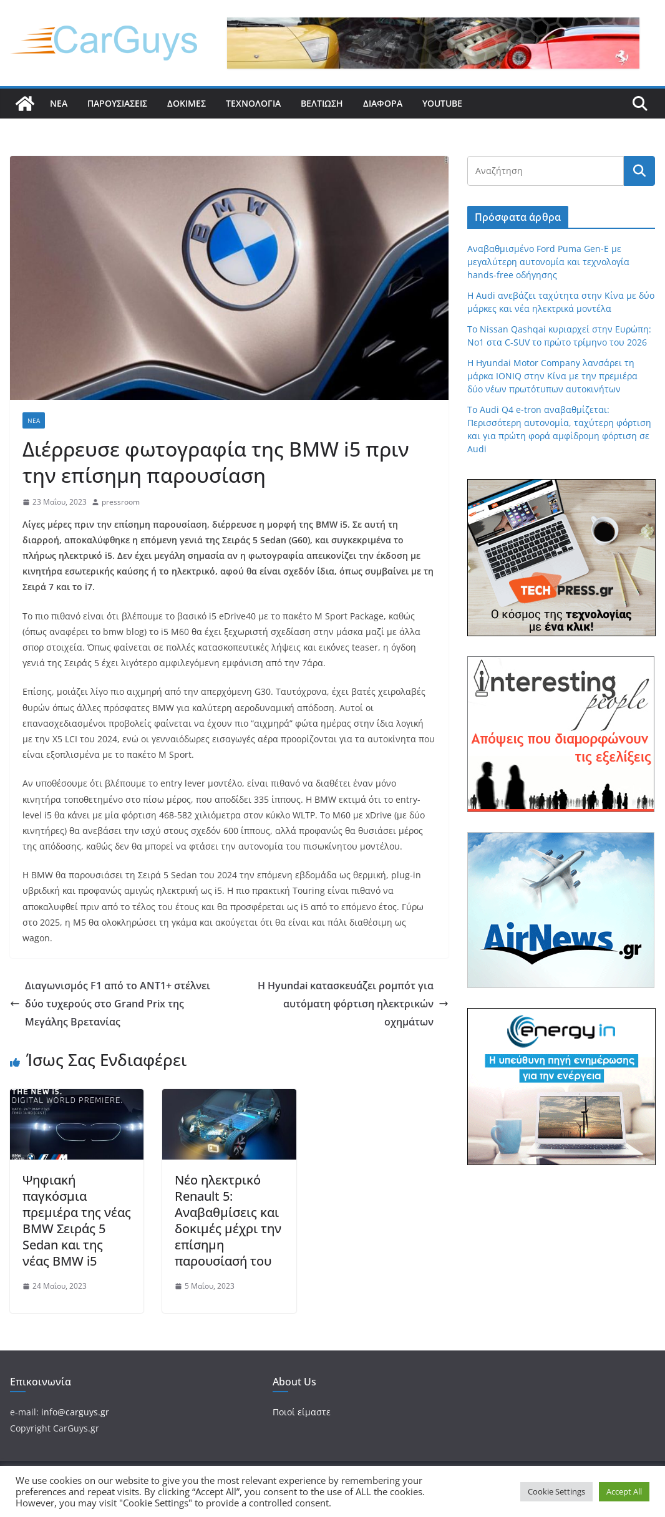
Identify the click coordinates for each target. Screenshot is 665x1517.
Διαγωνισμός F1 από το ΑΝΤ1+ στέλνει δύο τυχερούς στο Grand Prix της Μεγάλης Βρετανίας (110, 1004)
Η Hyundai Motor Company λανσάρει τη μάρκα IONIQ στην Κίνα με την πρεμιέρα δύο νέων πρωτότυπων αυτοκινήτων (552, 376)
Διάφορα (382, 103)
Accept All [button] (624, 1491)
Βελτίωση (322, 103)
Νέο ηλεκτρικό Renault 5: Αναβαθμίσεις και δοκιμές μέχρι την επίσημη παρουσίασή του (228, 1220)
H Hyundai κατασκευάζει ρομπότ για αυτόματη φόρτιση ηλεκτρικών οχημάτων (353, 1004)
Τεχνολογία (253, 103)
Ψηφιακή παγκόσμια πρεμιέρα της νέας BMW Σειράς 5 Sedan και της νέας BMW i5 (76, 1220)
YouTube (442, 103)
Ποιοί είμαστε (302, 1412)
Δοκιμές (186, 103)
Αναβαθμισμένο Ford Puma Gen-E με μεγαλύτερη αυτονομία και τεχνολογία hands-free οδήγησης (548, 262)
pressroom (121, 502)
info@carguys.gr (75, 1412)
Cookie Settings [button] (556, 1491)
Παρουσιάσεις (117, 103)
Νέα (58, 103)
